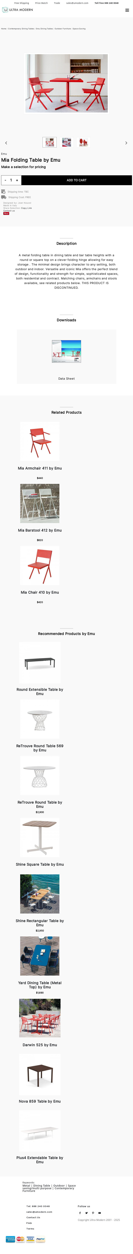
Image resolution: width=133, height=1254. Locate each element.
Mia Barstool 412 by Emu (40, 530)
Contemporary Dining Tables (21, 29)
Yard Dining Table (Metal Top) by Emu (40, 985)
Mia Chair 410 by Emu (40, 592)
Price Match (41, 3)
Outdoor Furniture (63, 29)
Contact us (9, 210)
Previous (2, 137)
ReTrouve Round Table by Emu (40, 804)
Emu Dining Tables (44, 29)
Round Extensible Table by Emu (40, 691)
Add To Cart (77, 180)
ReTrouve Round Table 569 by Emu (39, 748)
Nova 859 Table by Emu (40, 1101)
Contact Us (33, 1217)
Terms (30, 1229)
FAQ (29, 1223)
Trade (57, 3)
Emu (4, 153)
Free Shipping (21, 3)
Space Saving (79, 29)
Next (130, 137)
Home (3, 29)
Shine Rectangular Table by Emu (40, 923)
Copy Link (26, 208)
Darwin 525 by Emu (40, 1045)
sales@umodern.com (77, 3)
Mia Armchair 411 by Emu (40, 468)
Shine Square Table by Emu (40, 864)
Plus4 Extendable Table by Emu (39, 1160)
